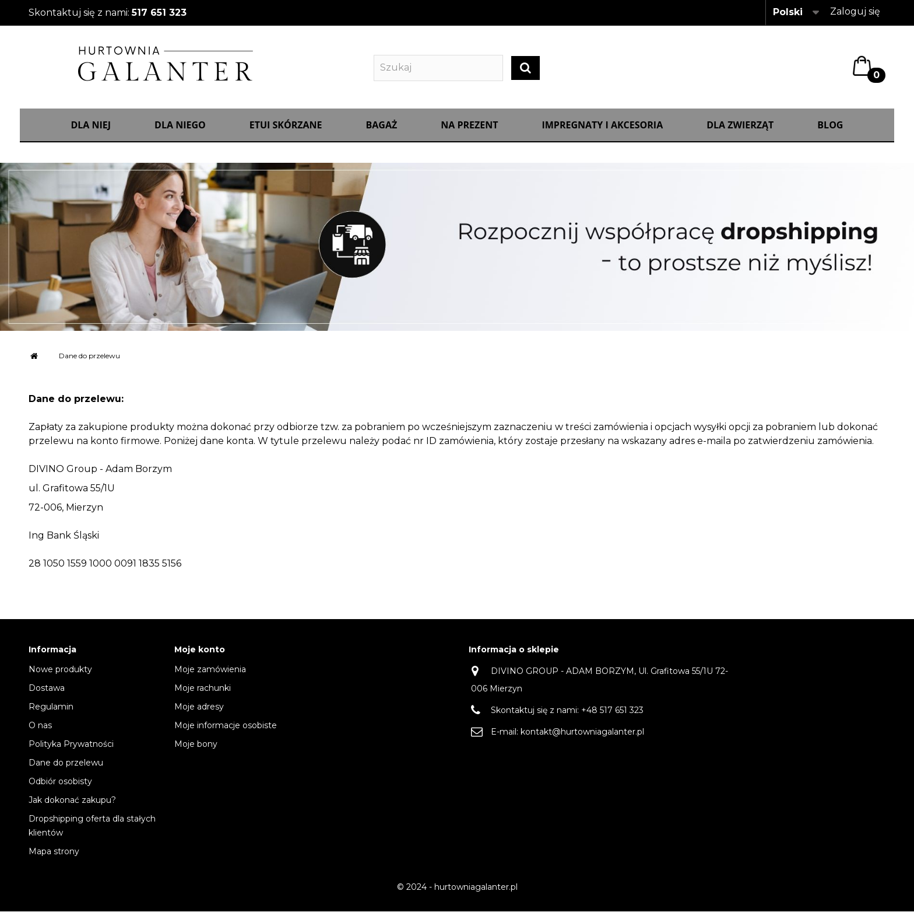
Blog (830, 132)
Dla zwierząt (740, 132)
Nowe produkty (60, 677)
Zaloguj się (855, 11)
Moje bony (195, 751)
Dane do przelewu (66, 770)
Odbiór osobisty (60, 789)
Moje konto (199, 657)
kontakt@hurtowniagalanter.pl (582, 739)
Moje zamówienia (210, 677)
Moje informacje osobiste (225, 733)
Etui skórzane (285, 132)
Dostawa (47, 695)
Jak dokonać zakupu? (72, 807)
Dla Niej (91, 132)
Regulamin (51, 714)
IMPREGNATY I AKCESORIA (602, 132)
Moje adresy (199, 714)
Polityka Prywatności (71, 751)
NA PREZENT (469, 132)
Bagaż (382, 132)
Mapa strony (54, 859)
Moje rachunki (202, 695)
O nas (40, 733)
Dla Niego (180, 132)
